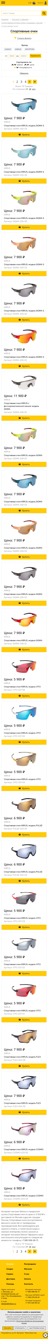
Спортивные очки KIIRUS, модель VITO (22, 686)
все (33, 89)
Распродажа (30, 1264)
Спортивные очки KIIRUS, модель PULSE (23, 825)
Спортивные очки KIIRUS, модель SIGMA (23, 455)
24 (27, 89)
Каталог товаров (20, 19)
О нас (26, 1274)
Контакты (28, 1284)
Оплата (27, 1279)
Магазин (28, 1269)
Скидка (9, 1269)
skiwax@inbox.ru (8, 1303)
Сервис (9, 1274)
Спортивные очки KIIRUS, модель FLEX (22, 1057)
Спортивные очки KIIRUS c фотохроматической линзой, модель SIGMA (21, 406)
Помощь (10, 1284)
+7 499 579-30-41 (32, 1297)
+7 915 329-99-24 (32, 1303)
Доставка (10, 1279)
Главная (4, 19)
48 (30, 89)
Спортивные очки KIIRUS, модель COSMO (23, 1149)
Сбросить (24, 73)
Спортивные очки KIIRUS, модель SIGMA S (24, 125)
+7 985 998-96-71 (30, 1240)
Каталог (10, 1264)
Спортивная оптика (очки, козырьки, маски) (22, 23)
